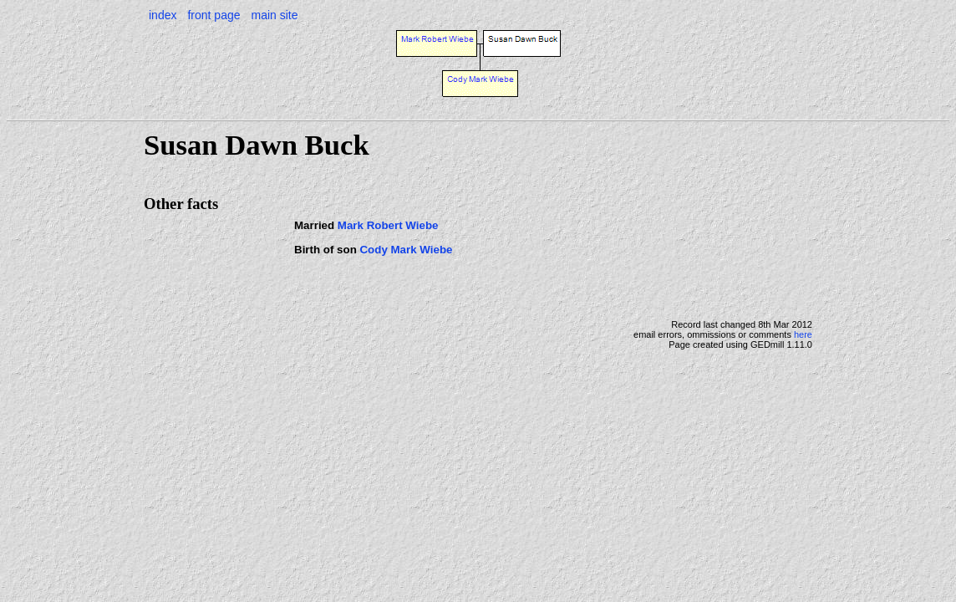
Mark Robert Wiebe (388, 225)
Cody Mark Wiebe (405, 249)
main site (274, 15)
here (803, 334)
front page (213, 15)
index (162, 15)
